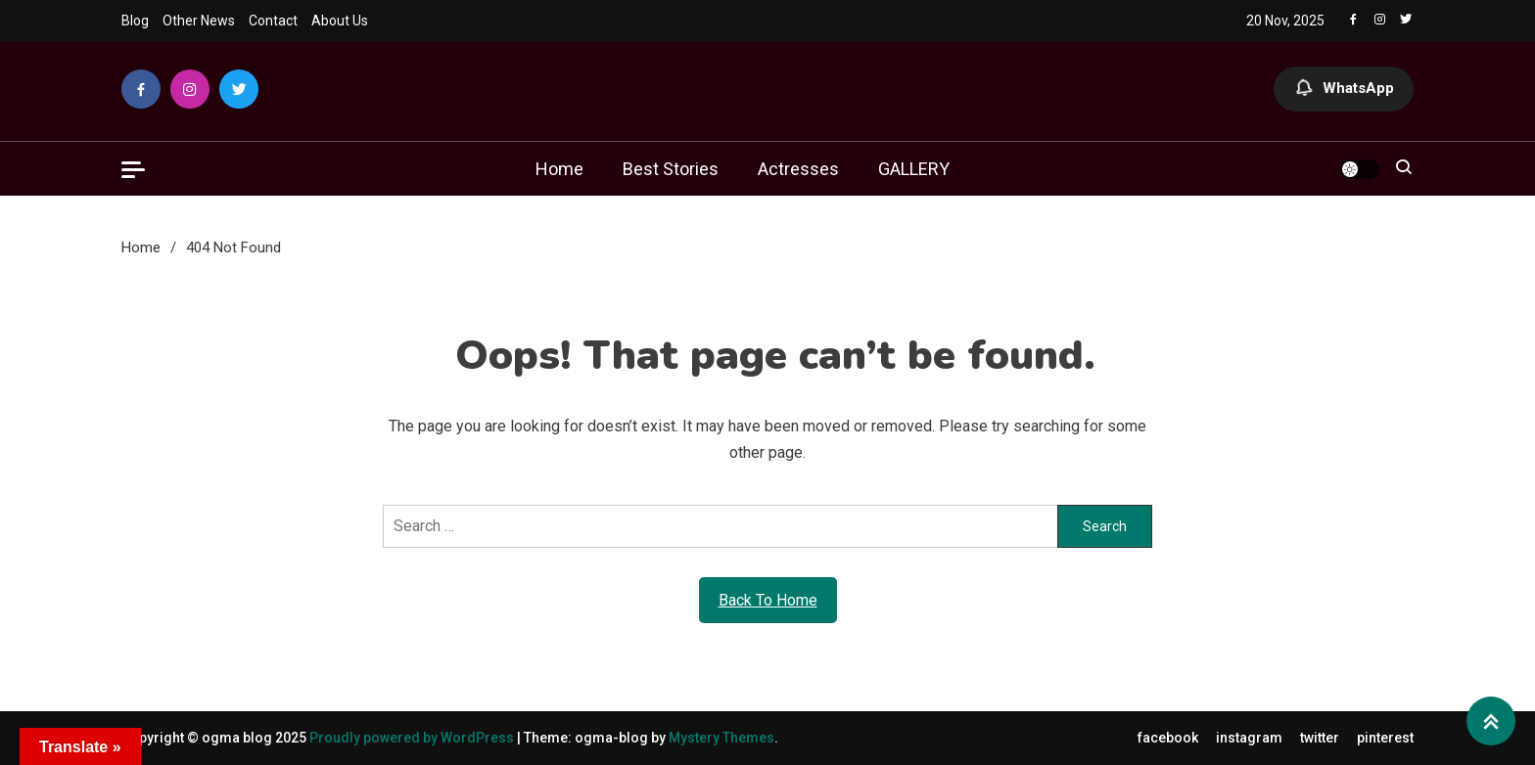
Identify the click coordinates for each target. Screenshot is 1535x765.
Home (559, 168)
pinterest (1385, 737)
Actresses (798, 168)
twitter (1319, 737)
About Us (339, 20)
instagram (1249, 737)
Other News (199, 20)
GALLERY (914, 168)
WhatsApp (1343, 89)
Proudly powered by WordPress (413, 737)
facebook (1168, 737)
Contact (273, 20)
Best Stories (671, 168)
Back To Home (768, 600)
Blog (135, 20)
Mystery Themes (721, 737)
